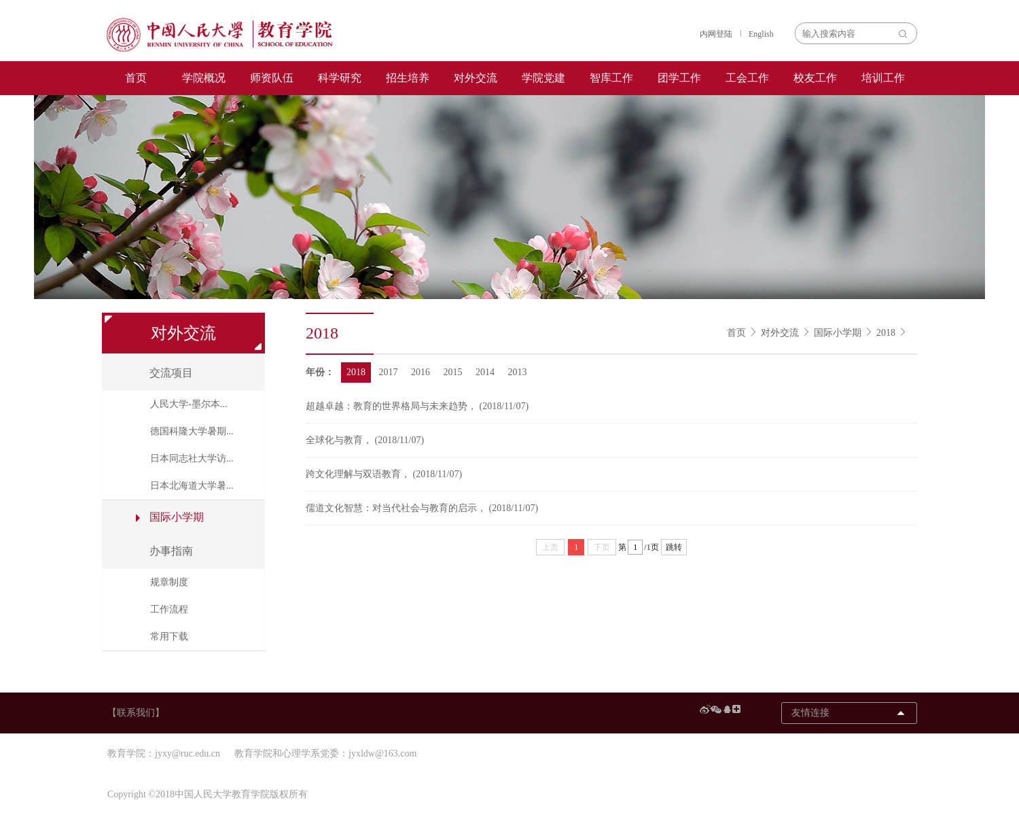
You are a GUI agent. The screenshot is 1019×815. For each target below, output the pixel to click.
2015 (453, 372)
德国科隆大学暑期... (192, 431)
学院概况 (204, 78)
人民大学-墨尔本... (188, 404)
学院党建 (543, 78)
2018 (885, 333)
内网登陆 (716, 34)
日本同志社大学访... (192, 458)
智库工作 (611, 78)
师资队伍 (271, 78)
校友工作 (815, 78)
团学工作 (679, 78)
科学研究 (339, 78)
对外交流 (475, 78)
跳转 (674, 547)
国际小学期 (837, 333)
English (761, 34)
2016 (420, 372)
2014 (485, 372)
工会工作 (747, 78)
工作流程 (169, 609)
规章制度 (169, 582)
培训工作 (883, 78)
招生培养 (407, 78)
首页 (136, 78)
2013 (517, 372)
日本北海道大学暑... (192, 486)
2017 (388, 372)
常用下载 (169, 636)
